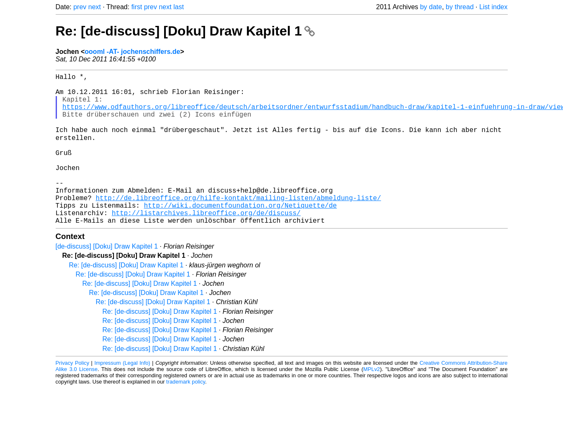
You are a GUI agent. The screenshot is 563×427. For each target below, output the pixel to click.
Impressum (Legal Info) (122, 395)
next (94, 6)
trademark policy (185, 414)
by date (431, 6)
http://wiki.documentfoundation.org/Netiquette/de (240, 234)
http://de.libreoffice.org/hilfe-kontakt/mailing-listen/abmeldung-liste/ (238, 225)
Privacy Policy (73, 395)
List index (493, 6)
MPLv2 (371, 402)
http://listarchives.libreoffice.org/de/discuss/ (206, 243)
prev (79, 6)
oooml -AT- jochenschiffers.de (132, 51)
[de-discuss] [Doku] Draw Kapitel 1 (107, 278)
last (178, 6)
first (136, 6)
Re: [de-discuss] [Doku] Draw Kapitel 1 (185, 30)
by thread (460, 6)
